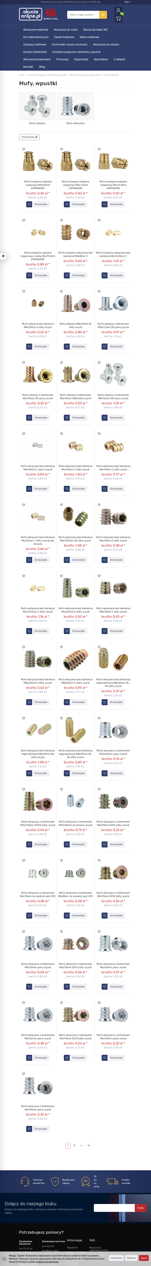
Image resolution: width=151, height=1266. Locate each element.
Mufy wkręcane (76, 86)
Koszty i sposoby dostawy (75, 1216)
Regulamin (72, 1210)
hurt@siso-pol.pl (50, 1214)
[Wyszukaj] (103, 15)
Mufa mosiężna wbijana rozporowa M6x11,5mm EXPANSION (113, 148)
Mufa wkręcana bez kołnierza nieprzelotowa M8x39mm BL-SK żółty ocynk (76, 717)
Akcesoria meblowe (35, 29)
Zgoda (144, 1258)
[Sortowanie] (29, 100)
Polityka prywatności (73, 1233)
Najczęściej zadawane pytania (98, 1212)
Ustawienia (116, 1258)
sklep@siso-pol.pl (27, 1220)
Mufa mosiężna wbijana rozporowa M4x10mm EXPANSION (38, 148)
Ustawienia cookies (76, 1239)
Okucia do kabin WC (95, 29)
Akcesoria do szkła (66, 29)
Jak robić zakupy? (98, 1218)
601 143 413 (48, 1209)
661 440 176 (25, 1216)
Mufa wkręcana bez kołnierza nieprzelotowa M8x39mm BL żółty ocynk (38, 717)
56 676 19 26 (25, 1211)
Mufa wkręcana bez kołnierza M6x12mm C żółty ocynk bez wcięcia (38, 503)
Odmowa (131, 1258)
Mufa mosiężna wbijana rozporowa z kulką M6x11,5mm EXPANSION (37, 219)
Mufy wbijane (37, 86)
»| (89, 1108)
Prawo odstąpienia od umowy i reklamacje (76, 1225)
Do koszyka (41, 167)
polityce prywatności (48, 1262)
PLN (128, 2)
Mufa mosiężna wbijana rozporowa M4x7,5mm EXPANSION (75, 148)
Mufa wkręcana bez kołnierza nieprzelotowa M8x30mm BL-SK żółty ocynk (113, 646)
